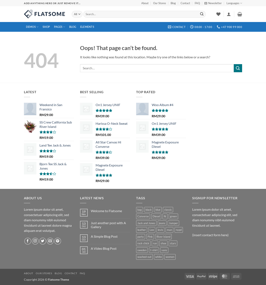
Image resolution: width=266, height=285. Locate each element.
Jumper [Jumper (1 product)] (173, 223)
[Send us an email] (50, 241)
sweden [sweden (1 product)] (142, 250)
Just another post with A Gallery (108, 225)
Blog (173, 3)
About (145, 3)
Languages (234, 3)
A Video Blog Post (104, 248)
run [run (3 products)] (155, 243)
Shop (46, 26)
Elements (87, 26)
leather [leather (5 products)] (141, 229)
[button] (213, 3)
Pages (59, 27)
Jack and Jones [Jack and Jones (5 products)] (146, 223)
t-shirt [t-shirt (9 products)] (154, 250)
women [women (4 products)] (170, 256)
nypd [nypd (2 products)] (179, 229)
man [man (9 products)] (169, 229)
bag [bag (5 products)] (139, 209)
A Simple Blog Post (104, 236)
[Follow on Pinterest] (57, 241)
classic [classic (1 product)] (168, 209)
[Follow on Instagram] (35, 241)
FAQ (197, 3)
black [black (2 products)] (148, 209)
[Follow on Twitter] (42, 241)
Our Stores (159, 3)
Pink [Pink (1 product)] (150, 236)
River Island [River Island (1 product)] (163, 236)
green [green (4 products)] (173, 216)
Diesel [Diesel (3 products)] (156, 216)
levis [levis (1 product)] (160, 229)
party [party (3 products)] (140, 236)
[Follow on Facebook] (27, 241)
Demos (32, 27)
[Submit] (201, 14)
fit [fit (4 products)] (165, 216)
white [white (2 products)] (158, 256)
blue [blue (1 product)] (157, 209)
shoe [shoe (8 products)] (163, 243)
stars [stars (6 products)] (173, 243)
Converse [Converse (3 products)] (143, 216)
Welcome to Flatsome (106, 211)
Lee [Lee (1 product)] (152, 229)
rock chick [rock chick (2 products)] (143, 243)
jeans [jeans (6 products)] (162, 223)
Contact (185, 3)
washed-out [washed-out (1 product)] (144, 256)
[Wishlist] (218, 14)
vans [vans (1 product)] (164, 250)
